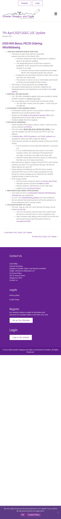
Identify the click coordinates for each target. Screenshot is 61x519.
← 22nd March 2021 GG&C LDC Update (17, 232)
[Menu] (56, 14)
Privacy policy (14, 295)
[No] (58, 512)
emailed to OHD (43, 183)
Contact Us (13, 280)
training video (18, 136)
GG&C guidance (47, 136)
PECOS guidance (30, 136)
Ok (23, 515)
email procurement (34, 188)
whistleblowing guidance (31, 198)
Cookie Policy (14, 300)
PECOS (29, 127)
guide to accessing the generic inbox (36, 115)
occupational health (23, 221)
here (45, 85)
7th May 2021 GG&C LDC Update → (45, 237)
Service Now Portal (50, 181)
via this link (22, 209)
